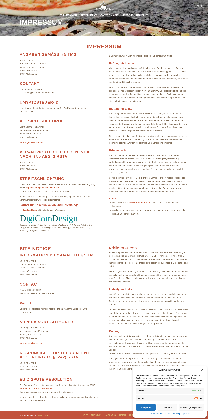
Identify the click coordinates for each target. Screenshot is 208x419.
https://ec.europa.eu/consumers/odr (42, 188)
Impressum (186, 414)
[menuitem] (68, 15)
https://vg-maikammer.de (31, 142)
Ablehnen (167, 407)
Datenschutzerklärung (172, 414)
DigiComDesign (43, 415)
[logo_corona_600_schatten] (104, 6)
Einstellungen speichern (191, 407)
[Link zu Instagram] (197, 6)
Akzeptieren (146, 407)
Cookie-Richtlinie (156, 414)
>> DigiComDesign (29, 210)
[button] (202, 369)
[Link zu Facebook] (202, 6)
